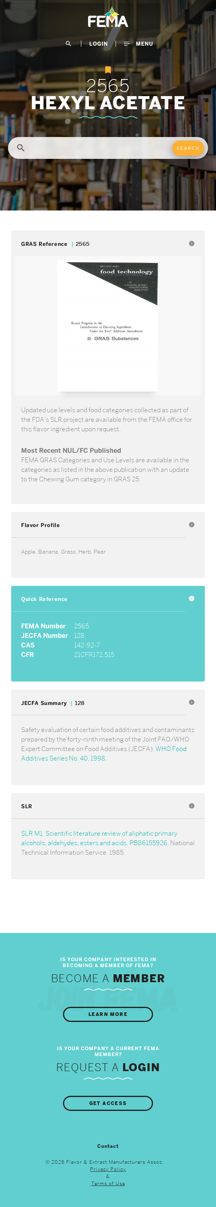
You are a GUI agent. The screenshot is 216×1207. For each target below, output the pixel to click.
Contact (108, 1146)
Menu (138, 43)
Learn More (108, 1014)
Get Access (108, 1103)
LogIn (98, 43)
